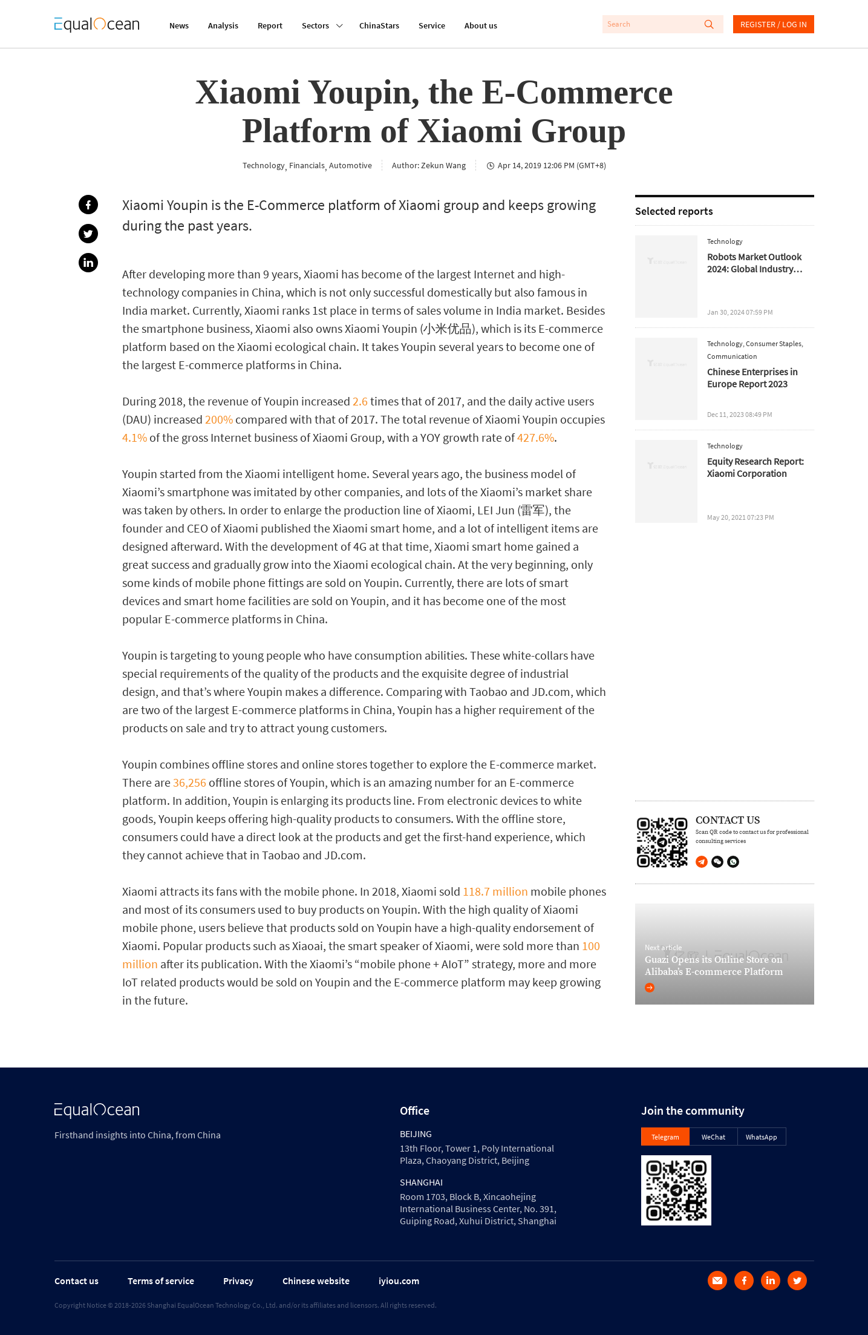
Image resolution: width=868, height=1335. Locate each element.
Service (432, 25)
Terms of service (161, 1280)
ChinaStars (379, 25)
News (179, 25)
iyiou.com (399, 1280)
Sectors (315, 24)
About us (481, 25)
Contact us (76, 1280)
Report (270, 25)
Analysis (223, 25)
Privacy (238, 1280)
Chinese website (316, 1280)
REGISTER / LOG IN (773, 24)
